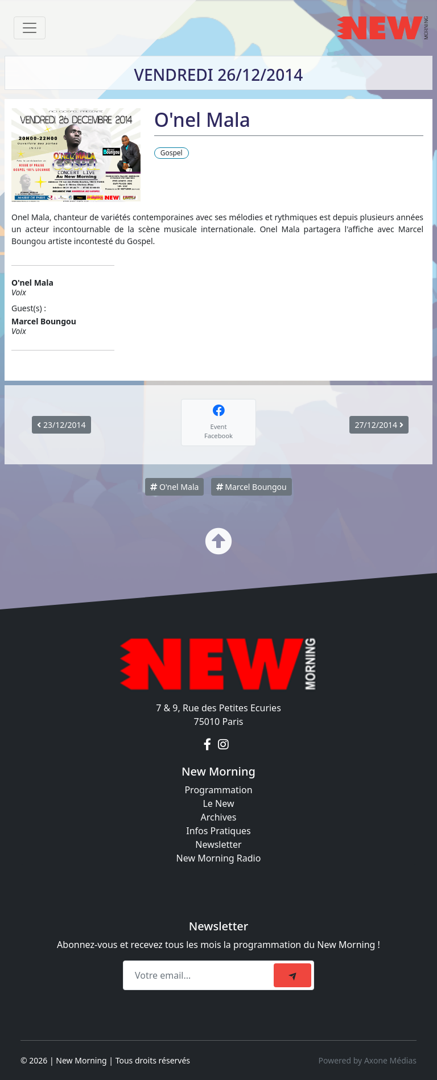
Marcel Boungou (251, 486)
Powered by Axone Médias (368, 1060)
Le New (218, 803)
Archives (218, 817)
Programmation (218, 790)
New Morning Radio (218, 858)
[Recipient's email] (200, 975)
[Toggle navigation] (30, 28)
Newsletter (218, 844)
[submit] (292, 975)
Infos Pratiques (218, 831)
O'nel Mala (174, 486)
